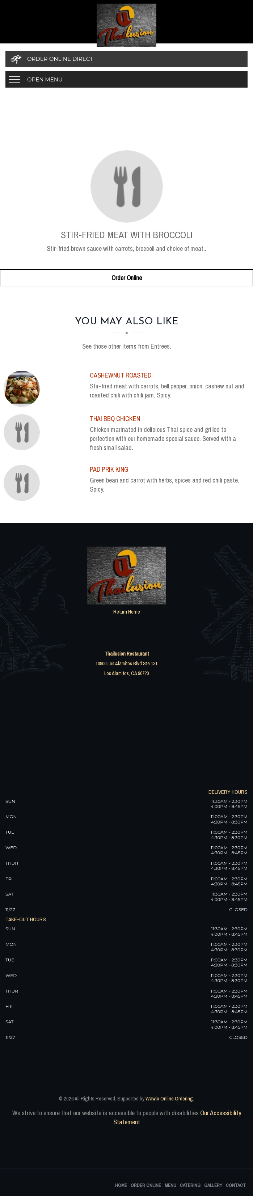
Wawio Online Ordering (169, 1098)
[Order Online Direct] (126, 59)
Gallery (213, 1185)
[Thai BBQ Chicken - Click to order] (23, 432)
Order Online (126, 277)
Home (121, 1185)
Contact (236, 1185)
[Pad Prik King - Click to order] (23, 483)
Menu (170, 1185)
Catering (190, 1185)
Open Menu (45, 79)
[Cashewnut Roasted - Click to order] (23, 389)
